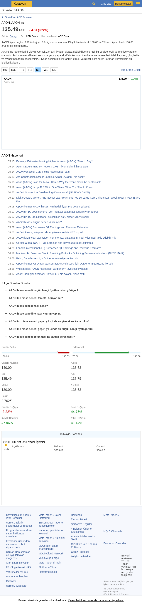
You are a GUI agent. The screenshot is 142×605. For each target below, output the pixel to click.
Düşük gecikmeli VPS (18, 567)
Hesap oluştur (123, 3)
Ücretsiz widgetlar (16, 585)
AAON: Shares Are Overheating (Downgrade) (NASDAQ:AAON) (53, 192)
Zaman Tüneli (79, 519)
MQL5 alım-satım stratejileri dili (48, 547)
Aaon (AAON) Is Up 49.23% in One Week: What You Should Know (54, 187)
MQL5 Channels (113, 531)
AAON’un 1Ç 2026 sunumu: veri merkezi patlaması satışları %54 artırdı (57, 211)
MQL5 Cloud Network (51, 553)
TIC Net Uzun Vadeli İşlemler (28, 442)
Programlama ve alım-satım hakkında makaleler (19, 533)
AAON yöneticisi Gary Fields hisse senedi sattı (43, 171)
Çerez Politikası (80, 551)
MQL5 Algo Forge (49, 557)
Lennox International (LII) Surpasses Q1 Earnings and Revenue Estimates (58, 248)
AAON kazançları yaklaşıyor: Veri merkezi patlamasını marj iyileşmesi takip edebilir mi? (66, 237)
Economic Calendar (115, 543)
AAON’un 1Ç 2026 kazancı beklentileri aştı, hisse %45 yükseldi (52, 216)
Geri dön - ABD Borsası (18, 17)
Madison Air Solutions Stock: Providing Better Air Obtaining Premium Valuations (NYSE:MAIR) (70, 253)
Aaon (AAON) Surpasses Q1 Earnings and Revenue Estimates (52, 227)
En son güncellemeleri (51, 524)
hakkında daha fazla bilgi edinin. (105, 600)
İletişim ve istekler (81, 556)
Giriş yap (106, 3)
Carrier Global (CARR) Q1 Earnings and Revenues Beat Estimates (54, 242)
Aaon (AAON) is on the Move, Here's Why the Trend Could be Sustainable (58, 182)
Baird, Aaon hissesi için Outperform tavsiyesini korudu (47, 258)
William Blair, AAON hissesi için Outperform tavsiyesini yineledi (52, 268)
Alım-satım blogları (17, 576)
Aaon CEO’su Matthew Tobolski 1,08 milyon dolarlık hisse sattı (52, 166)
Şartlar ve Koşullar (81, 524)
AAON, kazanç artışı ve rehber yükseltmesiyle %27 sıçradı (49, 232)
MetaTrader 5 (111, 514)
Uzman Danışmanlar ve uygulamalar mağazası (18, 555)
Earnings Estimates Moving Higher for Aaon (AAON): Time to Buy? (54, 161)
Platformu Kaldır (48, 571)
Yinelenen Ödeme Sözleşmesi (81, 530)
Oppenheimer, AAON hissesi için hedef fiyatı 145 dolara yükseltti (53, 206)
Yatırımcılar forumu (17, 572)
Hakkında (76, 514)
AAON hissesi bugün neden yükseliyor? (39, 222)
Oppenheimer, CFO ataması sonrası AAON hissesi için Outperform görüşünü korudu (64, 263)
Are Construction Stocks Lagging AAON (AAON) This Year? (50, 176)
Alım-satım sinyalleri (17, 562)
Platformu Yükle (48, 567)
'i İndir (50, 562)
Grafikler (11, 581)
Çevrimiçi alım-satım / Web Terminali (18, 516)
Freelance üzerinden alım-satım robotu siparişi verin (18, 544)
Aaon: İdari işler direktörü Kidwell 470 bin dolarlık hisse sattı (50, 273)
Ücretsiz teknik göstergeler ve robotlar (19, 524)
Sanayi (13, 36)
